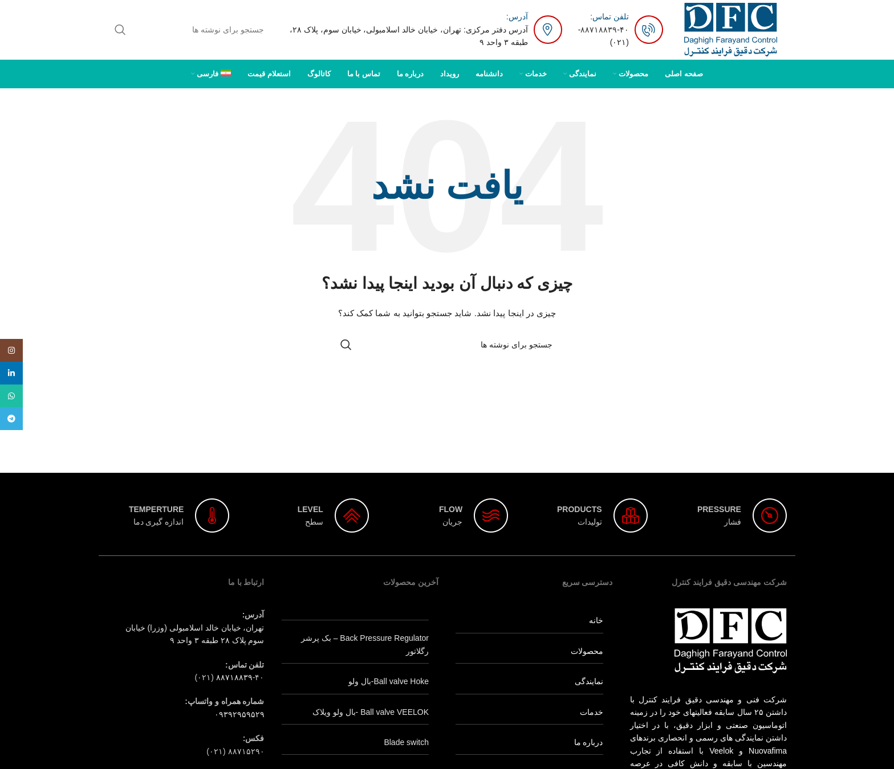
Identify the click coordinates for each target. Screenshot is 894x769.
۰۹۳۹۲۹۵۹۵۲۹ (239, 714)
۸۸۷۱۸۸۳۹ (598, 29)
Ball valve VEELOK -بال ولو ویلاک (370, 712)
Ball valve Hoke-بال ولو (388, 681)
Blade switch (406, 742)
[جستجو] (190, 30)
